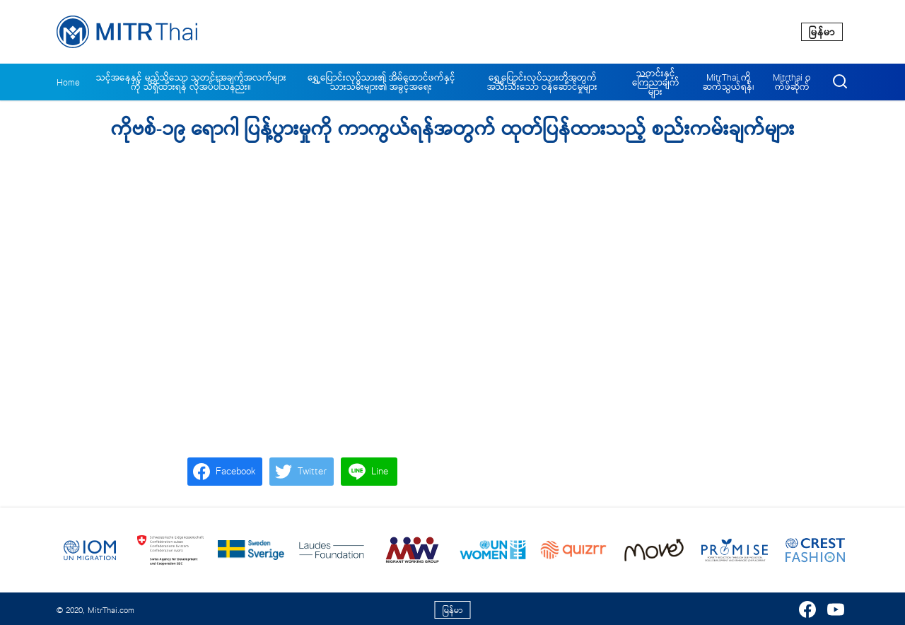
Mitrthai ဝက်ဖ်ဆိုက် (792, 82)
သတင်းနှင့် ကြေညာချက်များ (655, 82)
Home (68, 82)
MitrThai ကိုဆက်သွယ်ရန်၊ (728, 82)
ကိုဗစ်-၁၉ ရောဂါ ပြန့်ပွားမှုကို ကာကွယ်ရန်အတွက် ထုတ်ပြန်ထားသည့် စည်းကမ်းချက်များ (453, 129)
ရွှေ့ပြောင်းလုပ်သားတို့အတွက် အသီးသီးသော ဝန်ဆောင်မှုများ (542, 82)
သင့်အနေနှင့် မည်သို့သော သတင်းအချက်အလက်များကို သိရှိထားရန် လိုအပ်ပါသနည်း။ (191, 82)
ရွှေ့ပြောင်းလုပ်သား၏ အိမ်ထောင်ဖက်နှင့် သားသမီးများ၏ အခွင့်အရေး (381, 82)
